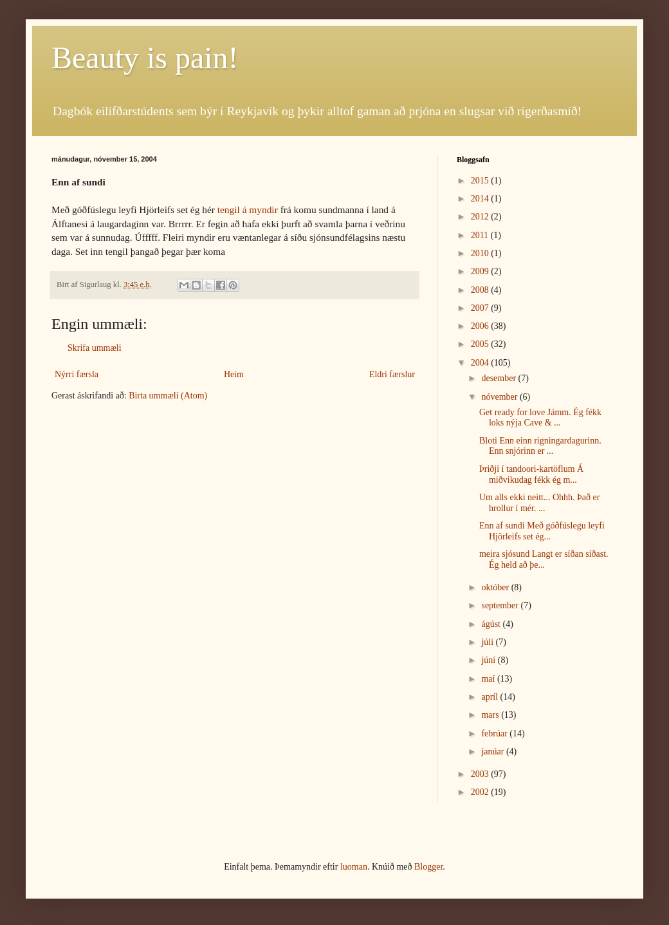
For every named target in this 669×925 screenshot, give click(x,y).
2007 (481, 308)
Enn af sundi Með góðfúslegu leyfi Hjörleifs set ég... (542, 531)
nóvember (500, 397)
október (496, 587)
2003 (481, 774)
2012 (481, 216)
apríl (490, 697)
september (500, 605)
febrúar (495, 733)
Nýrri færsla (76, 374)
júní (489, 660)
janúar (493, 751)
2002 (481, 792)
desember (499, 378)
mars (491, 715)
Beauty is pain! (145, 58)
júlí (488, 642)
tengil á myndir (247, 209)
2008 (481, 290)
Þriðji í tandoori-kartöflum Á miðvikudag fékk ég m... (531, 474)
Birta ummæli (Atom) (168, 395)
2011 (481, 235)
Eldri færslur (392, 374)
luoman (353, 867)
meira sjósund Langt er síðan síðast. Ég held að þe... (544, 559)
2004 (481, 363)
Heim (234, 374)
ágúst (491, 624)
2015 (481, 180)
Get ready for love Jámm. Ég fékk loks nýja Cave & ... (540, 417)
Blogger (428, 867)
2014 (481, 198)
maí (489, 679)
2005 (481, 344)
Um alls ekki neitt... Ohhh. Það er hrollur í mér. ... (539, 502)
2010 (481, 253)
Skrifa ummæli (95, 348)
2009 (481, 271)
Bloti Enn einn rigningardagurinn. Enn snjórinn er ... (540, 446)
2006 (481, 326)
